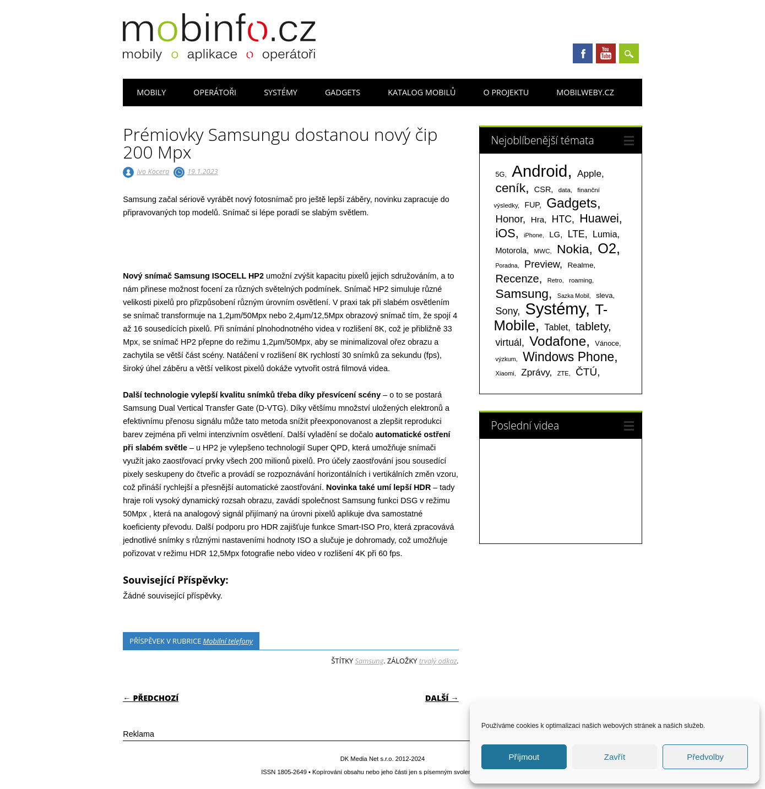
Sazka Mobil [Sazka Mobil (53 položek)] (573, 295)
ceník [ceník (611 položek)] (510, 188)
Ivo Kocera (153, 171)
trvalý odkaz (438, 661)
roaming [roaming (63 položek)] (580, 280)
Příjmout (523, 756)
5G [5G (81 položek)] (499, 174)
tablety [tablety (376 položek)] (592, 326)
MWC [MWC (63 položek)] (542, 251)
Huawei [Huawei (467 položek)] (599, 218)
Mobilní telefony (228, 641)
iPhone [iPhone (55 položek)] (533, 235)
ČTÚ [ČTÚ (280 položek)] (586, 372)
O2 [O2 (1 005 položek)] (607, 248)
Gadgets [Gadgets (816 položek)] (571, 202)
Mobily (151, 92)
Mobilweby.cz (585, 92)
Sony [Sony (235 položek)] (506, 311)
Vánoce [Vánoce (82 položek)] (607, 343)
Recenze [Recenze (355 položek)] (517, 279)
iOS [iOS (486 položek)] (505, 233)
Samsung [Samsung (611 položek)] (522, 293)
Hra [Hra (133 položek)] (538, 219)
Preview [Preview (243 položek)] (542, 264)
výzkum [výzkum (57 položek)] (505, 359)
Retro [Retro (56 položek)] (554, 280)
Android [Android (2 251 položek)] (539, 171)
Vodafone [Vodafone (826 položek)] (557, 341)
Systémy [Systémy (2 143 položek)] (555, 309)
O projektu (506, 92)
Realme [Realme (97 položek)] (580, 265)
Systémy (280, 92)
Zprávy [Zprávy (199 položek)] (535, 372)
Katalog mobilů (421, 92)
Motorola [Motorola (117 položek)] (511, 250)
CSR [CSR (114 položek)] (542, 189)
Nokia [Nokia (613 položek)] (573, 249)
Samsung (369, 661)
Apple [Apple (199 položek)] (589, 173)
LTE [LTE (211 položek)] (576, 234)
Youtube (606, 53)
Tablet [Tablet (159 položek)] (556, 327)
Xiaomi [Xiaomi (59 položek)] (504, 373)
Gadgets (342, 92)
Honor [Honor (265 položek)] (509, 219)
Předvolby (705, 756)
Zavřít (614, 756)
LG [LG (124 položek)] (554, 234)
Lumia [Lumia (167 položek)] (605, 234)
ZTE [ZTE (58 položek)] (563, 373)
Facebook (583, 53)
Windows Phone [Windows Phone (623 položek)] (568, 357)
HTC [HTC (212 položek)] (562, 219)
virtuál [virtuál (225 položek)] (508, 342)
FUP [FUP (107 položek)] (532, 204)
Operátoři (214, 92)
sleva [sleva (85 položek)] (604, 295)
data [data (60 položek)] (564, 190)
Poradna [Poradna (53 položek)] (506, 265)
